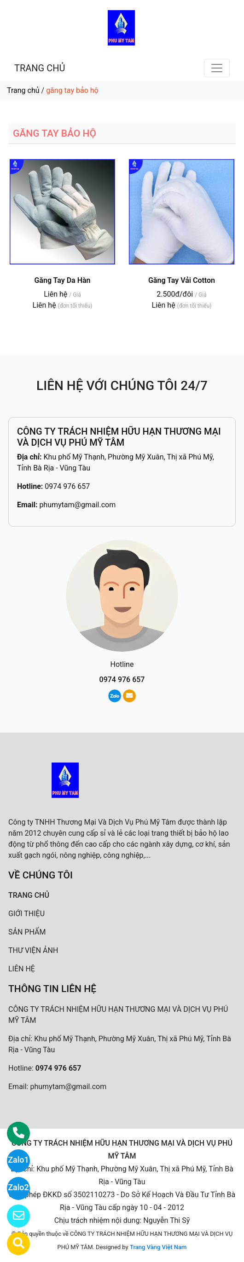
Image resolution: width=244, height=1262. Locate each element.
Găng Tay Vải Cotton (181, 280)
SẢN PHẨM (27, 932)
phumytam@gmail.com (77, 504)
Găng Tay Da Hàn (62, 280)
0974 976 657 (67, 486)
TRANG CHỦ (39, 68)
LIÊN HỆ (21, 968)
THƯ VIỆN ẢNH (33, 950)
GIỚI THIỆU (26, 913)
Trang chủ (23, 90)
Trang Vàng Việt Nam (158, 1247)
